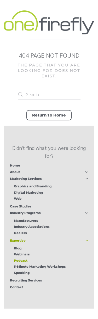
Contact (16, 287)
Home (15, 165)
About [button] (49, 172)
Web (17, 198)
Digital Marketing (28, 192)
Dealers (20, 233)
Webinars (22, 254)
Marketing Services (49, 179)
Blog (17, 248)
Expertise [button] (49, 240)
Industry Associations (32, 227)
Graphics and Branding (32, 186)
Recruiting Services (26, 280)
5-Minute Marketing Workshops (40, 266)
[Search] (49, 94)
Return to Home (49, 115)
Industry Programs (49, 213)
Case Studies (21, 206)
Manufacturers (26, 221)
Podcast (20, 260)
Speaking (22, 273)
